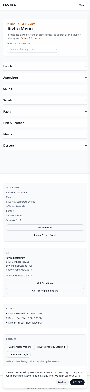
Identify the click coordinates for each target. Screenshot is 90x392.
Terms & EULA (13, 220)
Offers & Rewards (15, 206)
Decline (62, 382)
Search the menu (18, 43)
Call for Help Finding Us (45, 290)
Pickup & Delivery (30, 38)
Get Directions (45, 283)
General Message (18, 354)
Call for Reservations (20, 346)
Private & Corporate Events (20, 201)
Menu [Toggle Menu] (82, 5)
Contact (10, 210)
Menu (9, 197)
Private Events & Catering (51, 346)
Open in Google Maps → (19, 275)
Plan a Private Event (45, 235)
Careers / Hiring (14, 215)
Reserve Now (45, 227)
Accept (77, 382)
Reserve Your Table (16, 192)
